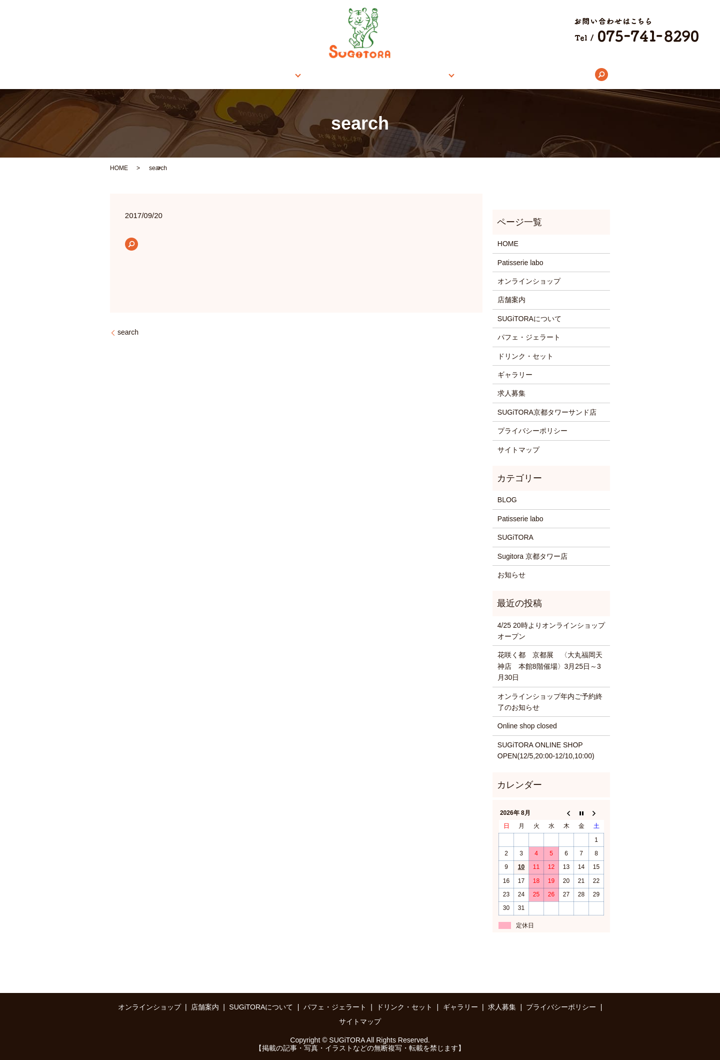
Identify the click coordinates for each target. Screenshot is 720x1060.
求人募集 (522, 75)
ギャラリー (473, 75)
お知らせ (512, 575)
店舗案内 (284, 75)
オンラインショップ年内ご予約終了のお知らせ (550, 701)
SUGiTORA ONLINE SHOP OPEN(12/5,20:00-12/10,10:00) (546, 750)
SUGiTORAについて (354, 75)
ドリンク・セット (526, 356)
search (559, 74)
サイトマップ (519, 450)
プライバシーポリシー (533, 431)
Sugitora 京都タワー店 (533, 556)
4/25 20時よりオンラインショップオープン (551, 630)
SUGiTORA (516, 537)
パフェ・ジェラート (529, 337)
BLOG (507, 500)
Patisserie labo (521, 263)
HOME (163, 75)
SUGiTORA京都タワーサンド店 (547, 412)
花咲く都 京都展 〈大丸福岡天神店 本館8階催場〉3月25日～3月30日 (550, 666)
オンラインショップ (222, 75)
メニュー (418, 75)
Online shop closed (527, 726)
